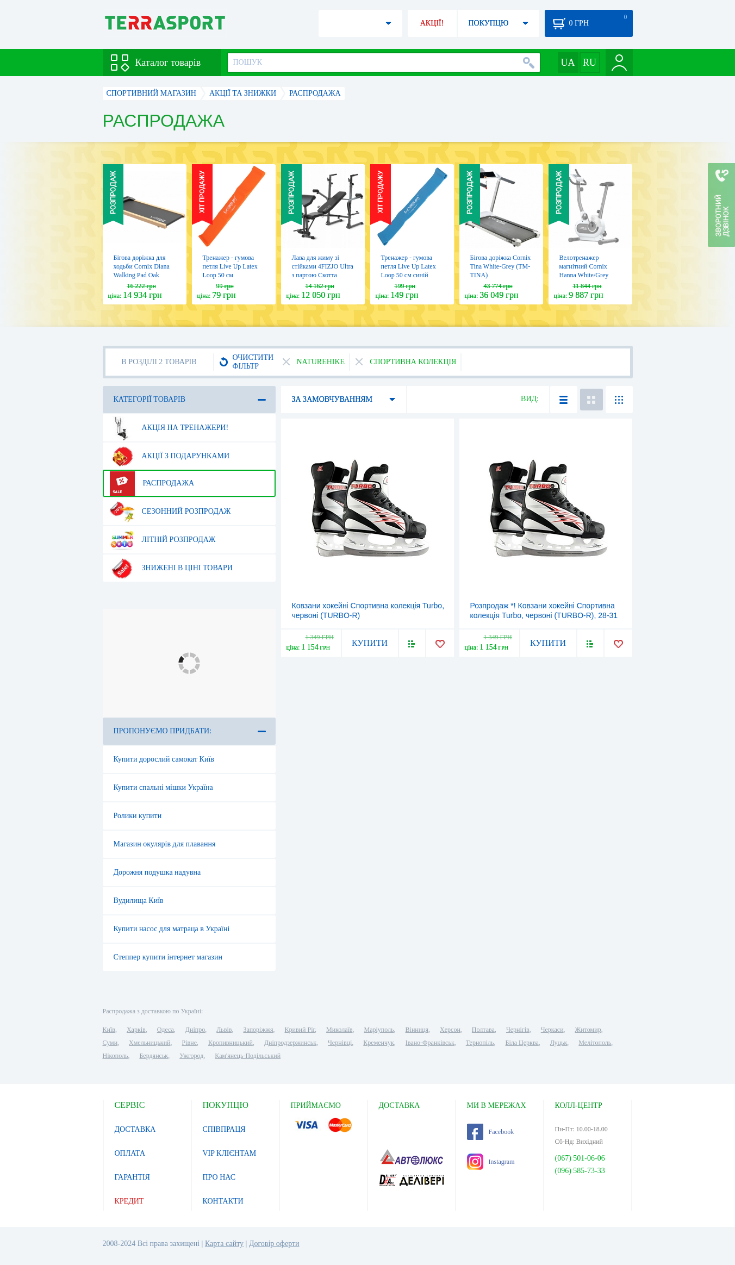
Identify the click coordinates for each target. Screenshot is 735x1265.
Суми (110, 1042)
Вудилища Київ (139, 900)
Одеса (165, 1029)
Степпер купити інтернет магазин (168, 957)
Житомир (588, 1029)
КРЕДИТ (129, 1201)
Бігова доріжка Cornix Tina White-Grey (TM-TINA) (500, 266)
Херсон (450, 1029)
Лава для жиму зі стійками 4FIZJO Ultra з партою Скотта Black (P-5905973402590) (322, 275)
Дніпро (195, 1029)
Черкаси (552, 1029)
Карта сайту (224, 1243)
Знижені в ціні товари (171, 568)
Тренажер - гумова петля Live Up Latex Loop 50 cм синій (408, 266)
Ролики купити (138, 816)
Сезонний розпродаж (170, 511)
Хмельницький (149, 1042)
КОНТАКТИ (223, 1201)
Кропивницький (230, 1042)
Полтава (483, 1029)
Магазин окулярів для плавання (165, 844)
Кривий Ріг (300, 1029)
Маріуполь (379, 1029)
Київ (109, 1029)
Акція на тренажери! (169, 427)
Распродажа (152, 483)
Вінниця (417, 1029)
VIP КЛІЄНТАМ (230, 1153)
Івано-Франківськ (430, 1042)
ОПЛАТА (130, 1153)
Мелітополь (594, 1042)
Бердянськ (153, 1056)
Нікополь (115, 1056)
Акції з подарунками (170, 456)
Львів (224, 1029)
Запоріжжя (258, 1029)
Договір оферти (274, 1243)
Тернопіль (480, 1042)
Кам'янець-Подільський (248, 1056)
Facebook (490, 1132)
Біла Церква (522, 1042)
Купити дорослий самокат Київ (164, 759)
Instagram (491, 1162)
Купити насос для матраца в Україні (172, 929)
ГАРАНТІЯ (132, 1177)
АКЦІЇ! (432, 23)
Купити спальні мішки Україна (163, 787)
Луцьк (559, 1042)
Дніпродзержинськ (290, 1042)
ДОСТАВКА (135, 1129)
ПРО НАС (219, 1177)
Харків (136, 1029)
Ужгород (191, 1056)
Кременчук (378, 1042)
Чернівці (340, 1042)
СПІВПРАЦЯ (224, 1129)
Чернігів (518, 1029)
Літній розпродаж (163, 539)
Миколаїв (339, 1029)
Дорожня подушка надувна (157, 872)
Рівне (189, 1042)
